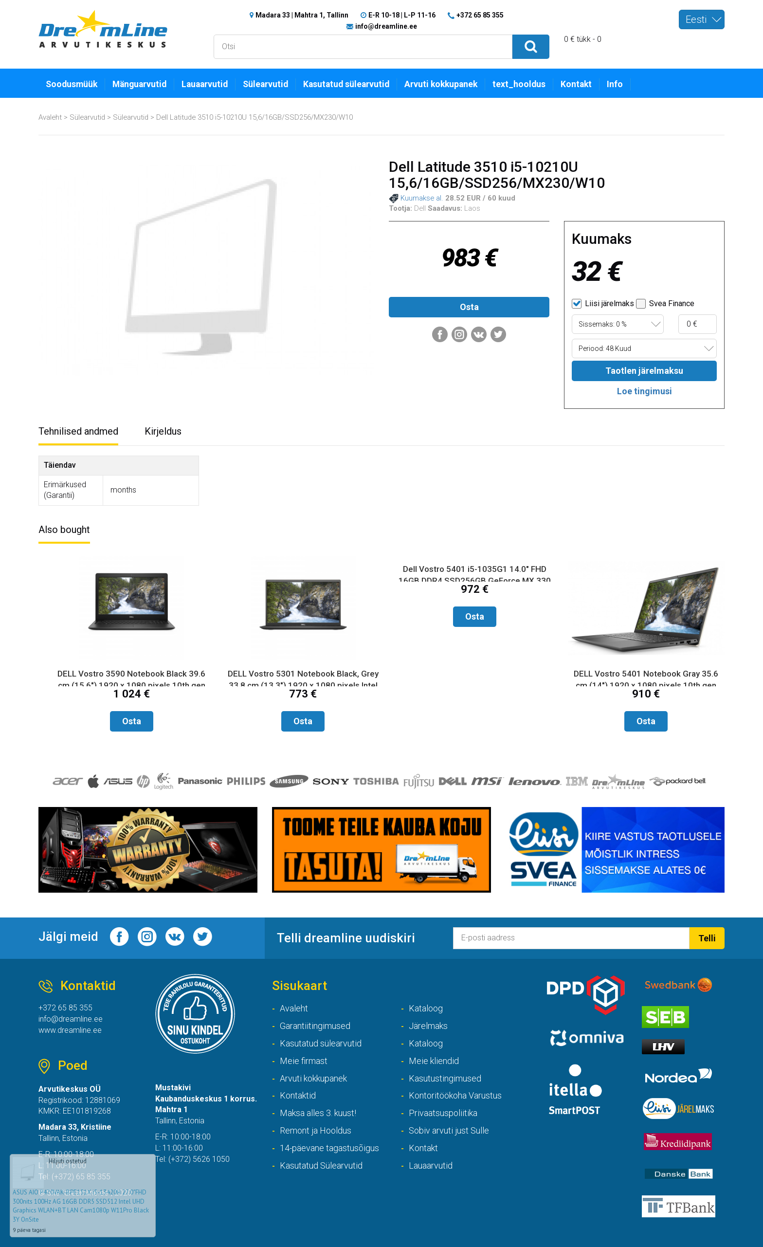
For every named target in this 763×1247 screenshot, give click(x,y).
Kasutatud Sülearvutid (321, 1165)
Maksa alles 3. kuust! (318, 1113)
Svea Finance (665, 304)
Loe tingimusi (644, 391)
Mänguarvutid (139, 84)
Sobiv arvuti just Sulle (449, 1130)
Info (615, 84)
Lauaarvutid (205, 84)
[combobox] (702, 19)
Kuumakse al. (416, 198)
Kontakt (576, 84)
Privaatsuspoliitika (443, 1113)
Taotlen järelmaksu (644, 371)
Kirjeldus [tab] (163, 431)
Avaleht (50, 117)
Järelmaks (428, 1026)
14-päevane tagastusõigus (329, 1148)
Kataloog (426, 1008)
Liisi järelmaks (603, 304)
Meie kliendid (434, 1061)
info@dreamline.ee (386, 26)
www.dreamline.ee (70, 1030)
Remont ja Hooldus (315, 1130)
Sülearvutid (265, 84)
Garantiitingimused (315, 1026)
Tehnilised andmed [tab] (78, 431)
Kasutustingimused (445, 1078)
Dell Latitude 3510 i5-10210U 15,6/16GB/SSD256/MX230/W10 (254, 117)
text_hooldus (518, 84)
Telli (707, 938)
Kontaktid (298, 1095)
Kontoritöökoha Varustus (455, 1095)
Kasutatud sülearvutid (346, 84)
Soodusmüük (71, 84)
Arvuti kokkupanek (440, 84)
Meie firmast (303, 1061)
